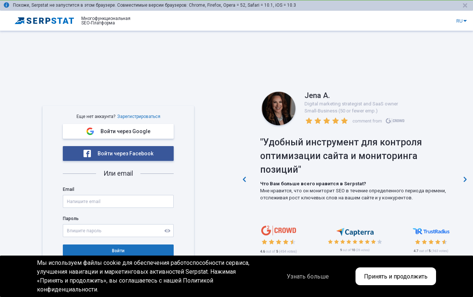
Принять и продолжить (396, 276)
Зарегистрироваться (138, 116)
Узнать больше (308, 276)
